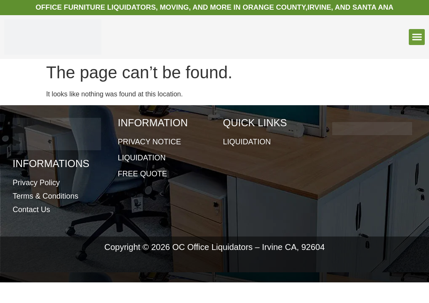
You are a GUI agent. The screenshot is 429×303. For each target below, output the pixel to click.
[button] (417, 37)
